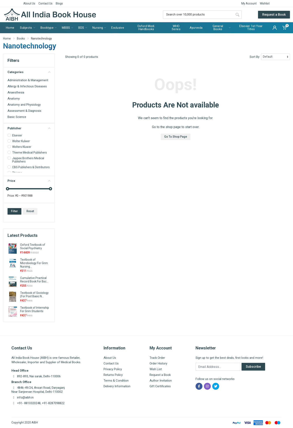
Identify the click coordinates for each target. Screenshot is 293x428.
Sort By (254, 57)
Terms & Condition (116, 380)
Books (21, 38)
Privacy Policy (113, 369)
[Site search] (198, 14)
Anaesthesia (16, 92)
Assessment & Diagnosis (24, 111)
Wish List (156, 369)
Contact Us (45, 3)
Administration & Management (28, 80)
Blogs (59, 3)
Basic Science (17, 117)
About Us (29, 3)
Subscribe (253, 367)
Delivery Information (117, 386)
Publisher (29, 128)
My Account (249, 3)
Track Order (157, 358)
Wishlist (265, 3)
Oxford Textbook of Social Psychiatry (32, 246)
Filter (14, 211)
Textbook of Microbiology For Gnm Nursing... (34, 263)
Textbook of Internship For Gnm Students (34, 309)
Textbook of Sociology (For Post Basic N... (34, 294)
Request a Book (274, 14)
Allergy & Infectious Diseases (27, 86)
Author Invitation (161, 380)
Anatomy (14, 98)
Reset (30, 211)
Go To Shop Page (175, 136)
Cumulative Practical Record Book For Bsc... (34, 279)
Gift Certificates (160, 386)
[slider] (7, 188)
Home (7, 38)
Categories (29, 72)
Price (29, 181)
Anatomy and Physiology (24, 104)
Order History (158, 363)
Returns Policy (113, 375)
